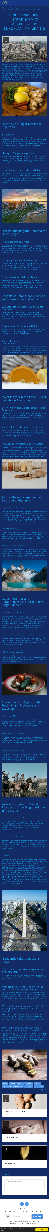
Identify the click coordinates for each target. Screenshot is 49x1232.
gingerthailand (7, 1086)
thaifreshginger (17, 1086)
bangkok (12, 1083)
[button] (46, 3)
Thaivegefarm (28, 1086)
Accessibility (35, 1223)
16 (6, 1124)
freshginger (28, 1083)
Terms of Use (13, 1223)
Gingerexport (39, 1086)
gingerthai (37, 1083)
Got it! (41, 1229)
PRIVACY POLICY (24, 1223)
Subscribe (37, 1216)
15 (6, 1098)
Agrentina (20, 1083)
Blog (16, 8)
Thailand (5, 1083)
